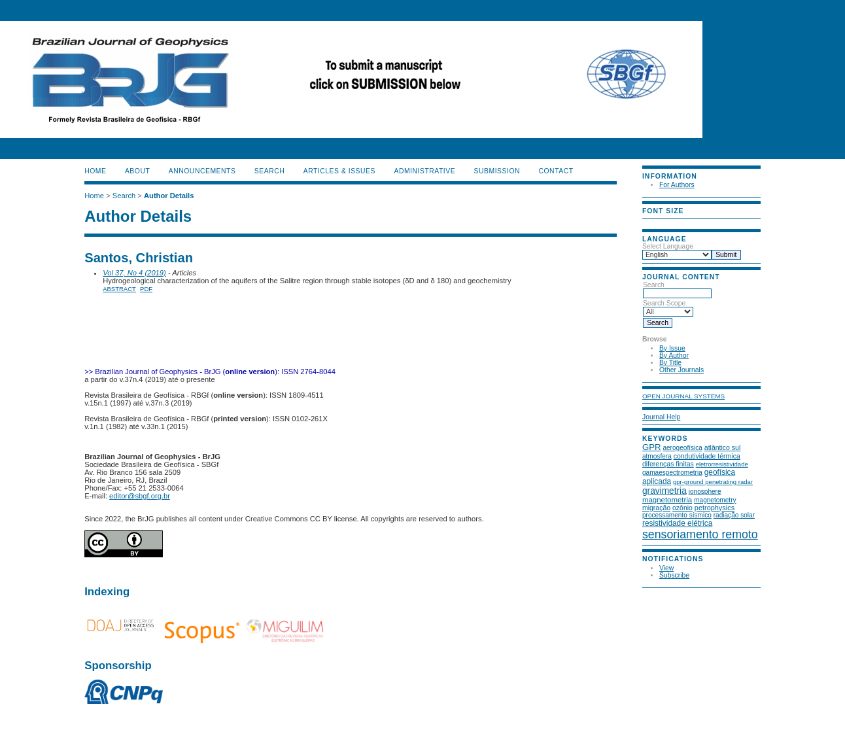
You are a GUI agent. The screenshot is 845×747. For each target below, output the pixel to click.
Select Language (667, 246)
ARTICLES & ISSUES (339, 171)
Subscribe (674, 575)
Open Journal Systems (683, 396)
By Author (674, 355)
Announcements (202, 171)
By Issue (672, 348)
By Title (670, 362)
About (137, 171)
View (666, 568)
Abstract (119, 288)
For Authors (677, 184)
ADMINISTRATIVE (424, 171)
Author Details (169, 196)
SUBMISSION (497, 171)
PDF (146, 288)
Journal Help (661, 417)
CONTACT (555, 171)
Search (677, 289)
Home (95, 171)
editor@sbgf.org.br (139, 496)
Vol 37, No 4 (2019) (134, 273)
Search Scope (668, 307)
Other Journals (681, 369)
